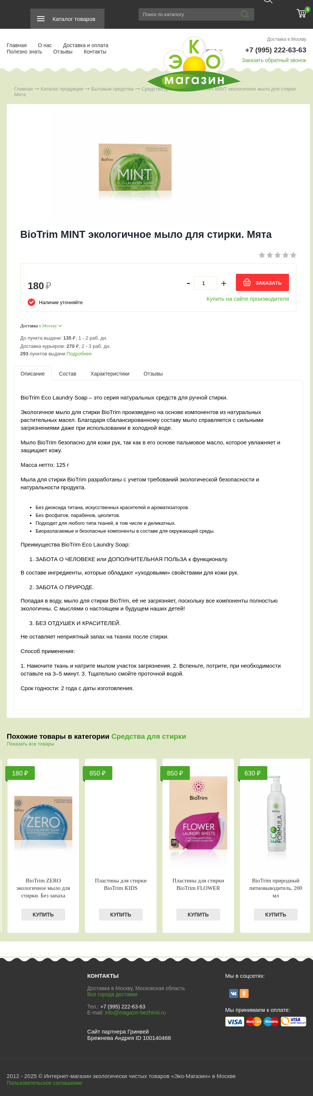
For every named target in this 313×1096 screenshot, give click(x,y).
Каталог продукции (62, 89)
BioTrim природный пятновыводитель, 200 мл (275, 888)
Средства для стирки (148, 736)
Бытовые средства (112, 89)
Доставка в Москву (286, 39)
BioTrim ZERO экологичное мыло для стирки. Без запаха (43, 888)
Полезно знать (24, 52)
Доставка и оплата (86, 45)
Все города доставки (112, 994)
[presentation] (32, 373)
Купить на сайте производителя (248, 299)
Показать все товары (30, 744)
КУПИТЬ (43, 915)
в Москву (48, 325)
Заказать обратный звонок (274, 60)
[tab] (32, 373)
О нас (45, 45)
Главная (17, 45)
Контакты (95, 52)
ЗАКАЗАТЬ (269, 283)
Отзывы (62, 52)
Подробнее (79, 353)
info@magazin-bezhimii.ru (135, 1013)
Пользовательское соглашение (44, 1083)
